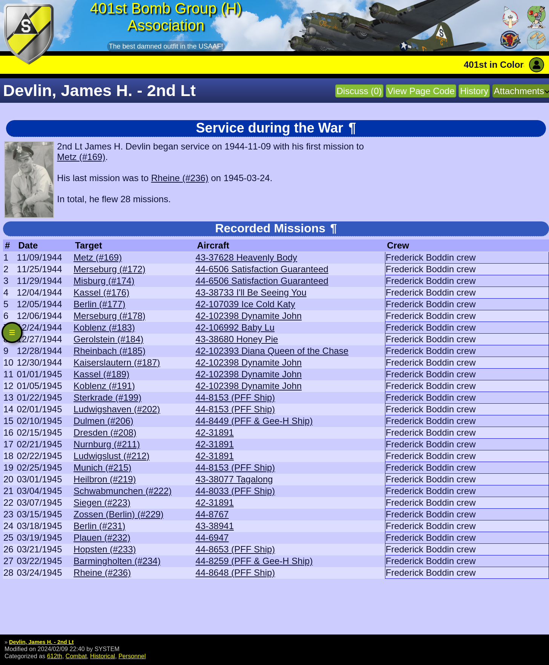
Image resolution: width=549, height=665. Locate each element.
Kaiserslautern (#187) (117, 362)
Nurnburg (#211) (107, 444)
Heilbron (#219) (105, 479)
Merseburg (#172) (110, 269)
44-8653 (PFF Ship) (235, 549)
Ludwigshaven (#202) (117, 409)
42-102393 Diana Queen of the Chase (272, 351)
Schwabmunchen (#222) (123, 491)
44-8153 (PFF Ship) (235, 397)
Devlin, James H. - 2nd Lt (41, 642)
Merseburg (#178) (110, 316)
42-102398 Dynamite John (249, 316)
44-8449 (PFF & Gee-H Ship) (254, 421)
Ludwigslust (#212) (111, 456)
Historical (102, 656)
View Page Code (420, 91)
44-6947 (212, 537)
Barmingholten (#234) (117, 561)
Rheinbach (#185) (110, 351)
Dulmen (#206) (103, 421)
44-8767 (212, 514)
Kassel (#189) (101, 374)
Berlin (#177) (99, 304)
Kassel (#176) (101, 292)
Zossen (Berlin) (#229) (119, 514)
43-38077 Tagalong (234, 479)
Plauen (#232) (102, 537)
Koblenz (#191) (104, 386)
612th (54, 656)
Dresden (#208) (105, 432)
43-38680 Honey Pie (237, 339)
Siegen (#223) (102, 502)
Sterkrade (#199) (107, 397)
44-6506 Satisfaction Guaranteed (262, 269)
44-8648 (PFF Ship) (235, 572)
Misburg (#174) (104, 281)
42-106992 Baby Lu (235, 327)
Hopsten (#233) (105, 549)
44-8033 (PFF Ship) (235, 491)
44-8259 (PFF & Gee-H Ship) (254, 561)
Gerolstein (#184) (108, 339)
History (474, 91)
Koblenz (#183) (104, 327)
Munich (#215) (102, 467)
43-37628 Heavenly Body (247, 257)
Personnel (132, 656)
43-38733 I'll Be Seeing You (251, 292)
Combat (76, 656)
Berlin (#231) (99, 526)
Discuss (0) (359, 91)
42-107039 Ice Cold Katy (245, 304)
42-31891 (215, 432)
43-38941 (215, 526)
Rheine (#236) (180, 178)
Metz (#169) (81, 157)
